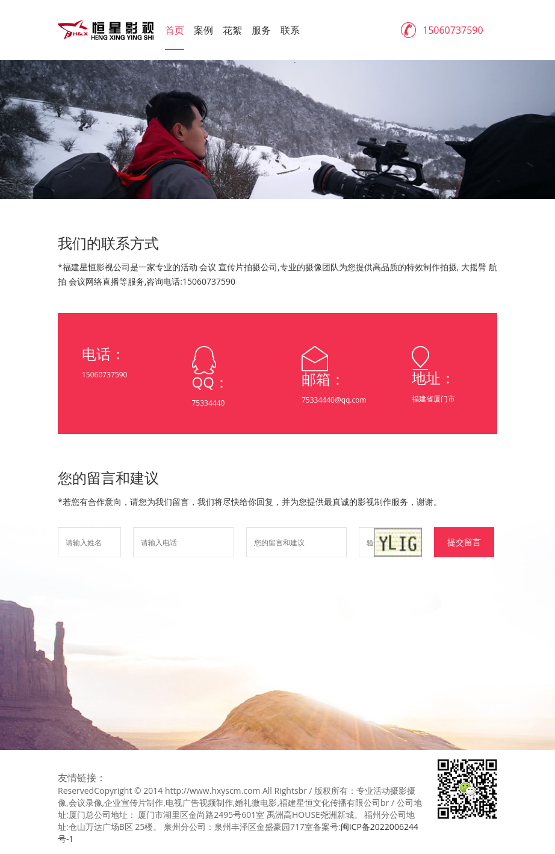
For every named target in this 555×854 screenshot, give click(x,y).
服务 (261, 30)
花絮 (232, 30)
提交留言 (464, 542)
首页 (174, 30)
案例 (203, 30)
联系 (290, 30)
